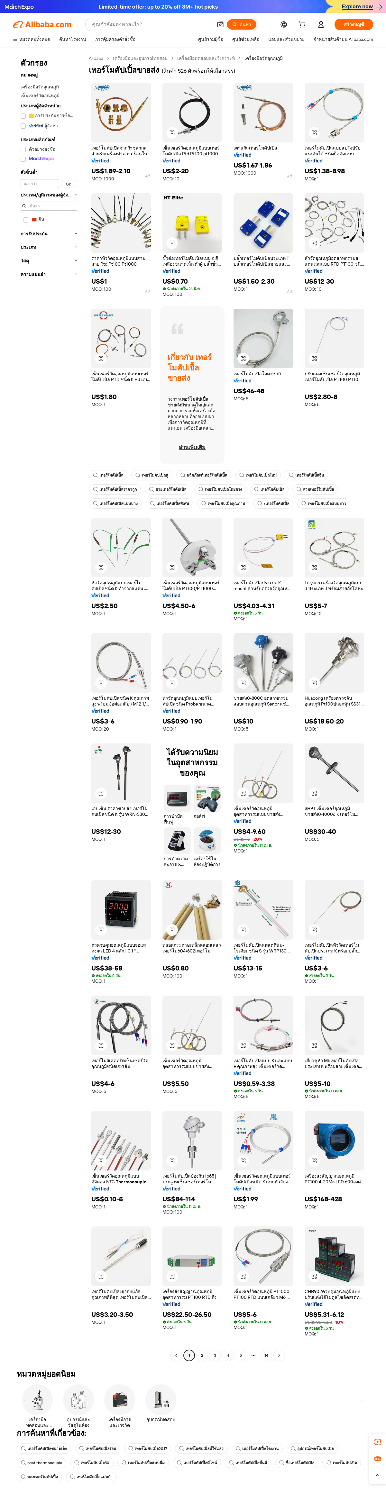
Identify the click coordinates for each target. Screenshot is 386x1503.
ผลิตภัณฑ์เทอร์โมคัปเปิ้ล (203, 475)
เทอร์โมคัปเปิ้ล (108, 475)
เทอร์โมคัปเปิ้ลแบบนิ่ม (143, 1462)
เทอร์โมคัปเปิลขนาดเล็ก (44, 1448)
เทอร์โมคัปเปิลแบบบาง (115, 503)
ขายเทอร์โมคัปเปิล (167, 489)
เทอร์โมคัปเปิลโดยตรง (220, 489)
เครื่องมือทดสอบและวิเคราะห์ (206, 58)
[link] (377, 1442)
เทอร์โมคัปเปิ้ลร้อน (97, 1448)
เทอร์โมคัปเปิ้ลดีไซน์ (197, 1462)
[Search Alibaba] (151, 24)
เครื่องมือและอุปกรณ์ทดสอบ (140, 58)
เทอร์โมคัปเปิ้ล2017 (147, 1448)
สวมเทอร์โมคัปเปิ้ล (315, 489)
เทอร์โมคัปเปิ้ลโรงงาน (257, 1448)
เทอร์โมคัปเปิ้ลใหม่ (258, 475)
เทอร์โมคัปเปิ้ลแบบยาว (323, 503)
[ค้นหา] (241, 24)
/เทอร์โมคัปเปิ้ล (273, 503)
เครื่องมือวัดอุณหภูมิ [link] (263, 58)
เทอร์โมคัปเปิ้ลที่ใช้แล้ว (201, 1448)
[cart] (303, 25)
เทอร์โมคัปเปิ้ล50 (91, 1462)
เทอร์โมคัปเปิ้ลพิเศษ (169, 503)
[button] (220, 24)
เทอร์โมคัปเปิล (269, 489)
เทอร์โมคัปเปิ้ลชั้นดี (248, 1462)
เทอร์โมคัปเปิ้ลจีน (306, 475)
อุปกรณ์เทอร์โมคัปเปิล (312, 1448)
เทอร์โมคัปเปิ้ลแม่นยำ (91, 1477)
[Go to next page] (279, 1355)
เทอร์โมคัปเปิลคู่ (151, 475)
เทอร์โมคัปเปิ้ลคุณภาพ (223, 503)
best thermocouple (41, 1462)
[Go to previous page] (176, 1355)
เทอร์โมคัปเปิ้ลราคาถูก (115, 489)
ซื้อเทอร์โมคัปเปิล (296, 1462)
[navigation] (49, 707)
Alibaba (96, 58)
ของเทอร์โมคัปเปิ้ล (39, 1477)
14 (266, 1355)
